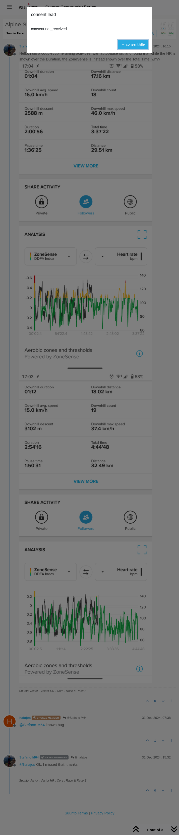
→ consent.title (133, 44)
